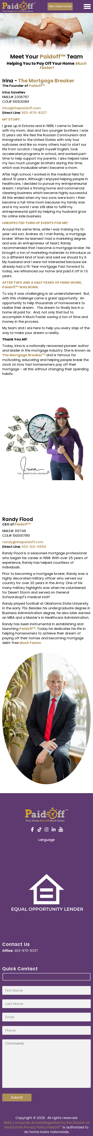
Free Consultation (60, 6)
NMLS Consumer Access (23, 1122)
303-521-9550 (33, 546)
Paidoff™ (54, 1127)
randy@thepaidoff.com (22, 542)
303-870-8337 (34, 112)
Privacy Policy (35, 1127)
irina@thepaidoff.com (21, 108)
